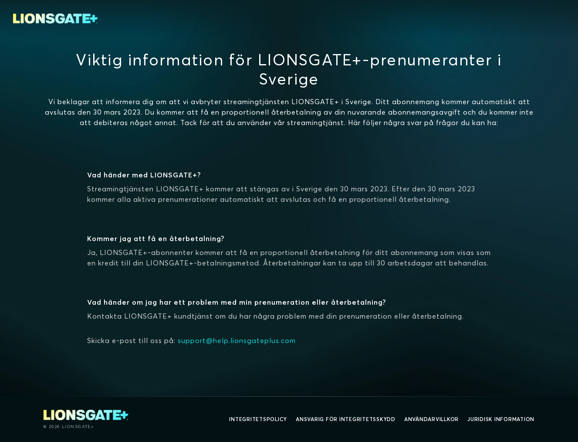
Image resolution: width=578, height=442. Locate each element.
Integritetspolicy (258, 419)
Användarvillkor (431, 419)
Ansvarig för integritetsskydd (345, 419)
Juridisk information (500, 419)
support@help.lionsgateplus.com (237, 340)
